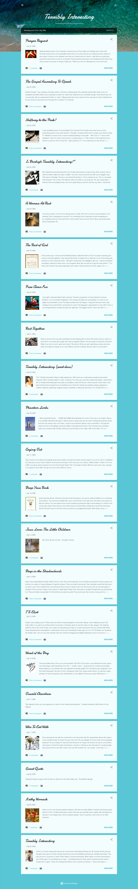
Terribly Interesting (69, 16)
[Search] (115, 6)
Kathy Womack (36, 799)
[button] (111, 39)
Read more (108, 68)
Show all (110, 30)
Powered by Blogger (69, 883)
